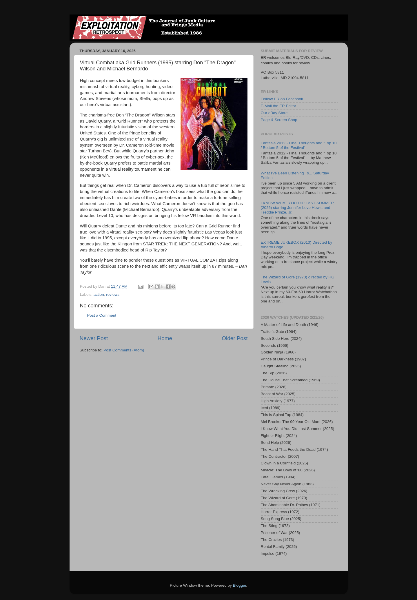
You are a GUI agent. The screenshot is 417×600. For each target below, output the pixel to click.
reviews (112, 294)
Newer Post (94, 338)
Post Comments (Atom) (123, 350)
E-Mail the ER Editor (278, 106)
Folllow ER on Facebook (282, 99)
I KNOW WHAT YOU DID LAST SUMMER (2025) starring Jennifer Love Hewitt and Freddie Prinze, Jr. (297, 207)
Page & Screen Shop (279, 120)
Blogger (239, 585)
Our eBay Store (274, 113)
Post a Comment (101, 315)
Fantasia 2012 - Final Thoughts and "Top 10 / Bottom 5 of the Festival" (299, 145)
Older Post (234, 338)
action (99, 294)
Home (165, 338)
